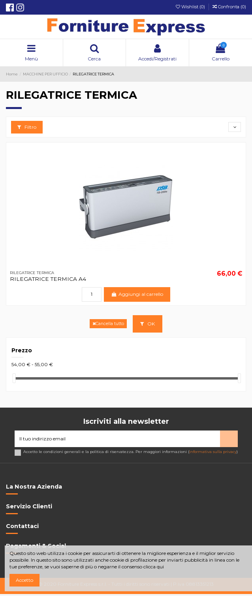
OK (147, 324)
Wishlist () (191, 6)
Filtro (26, 127)
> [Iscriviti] (229, 439)
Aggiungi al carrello (137, 294)
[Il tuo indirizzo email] (117, 439)
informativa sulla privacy (213, 451)
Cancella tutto (108, 323)
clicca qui (153, 567)
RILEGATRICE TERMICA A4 (48, 279)
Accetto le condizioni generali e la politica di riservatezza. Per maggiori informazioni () (130, 451)
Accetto (24, 580)
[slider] (14, 378)
